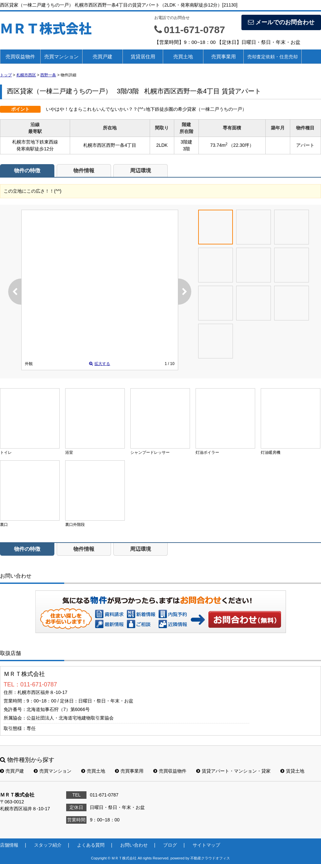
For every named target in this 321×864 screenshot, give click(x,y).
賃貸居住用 (143, 56)
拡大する (99, 363)
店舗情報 (9, 845)
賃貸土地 (292, 771)
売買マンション (61, 56)
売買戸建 (102, 56)
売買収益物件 (20, 56)
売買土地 (183, 56)
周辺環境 (140, 170)
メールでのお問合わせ (281, 22)
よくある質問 (90, 845)
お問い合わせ (245, 619)
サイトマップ (206, 845)
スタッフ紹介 (48, 845)
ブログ (170, 845)
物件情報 (83, 170)
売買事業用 (223, 56)
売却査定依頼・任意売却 (272, 56)
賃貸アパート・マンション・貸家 (233, 771)
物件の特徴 (27, 170)
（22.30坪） (241, 145)
